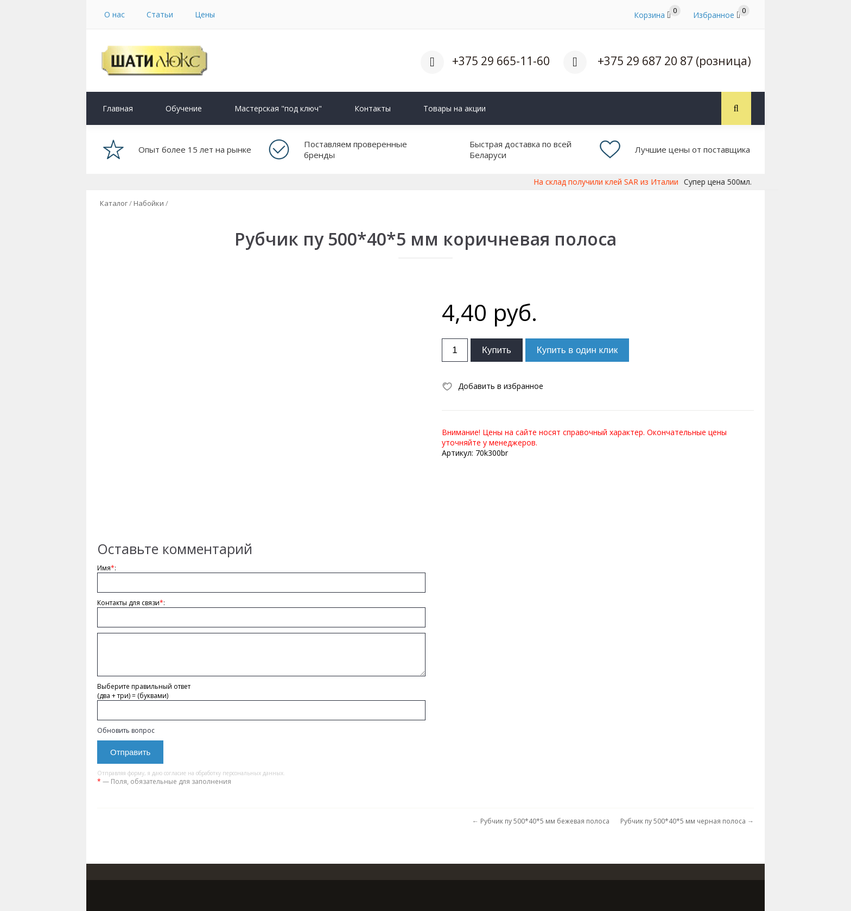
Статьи (160, 14)
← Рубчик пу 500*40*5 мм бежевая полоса (540, 821)
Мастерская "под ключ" (278, 108)
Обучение (184, 108)
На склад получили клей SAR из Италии (623, 182)
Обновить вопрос (126, 730)
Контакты (372, 108)
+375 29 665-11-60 (501, 60)
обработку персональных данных (239, 773)
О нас (114, 14)
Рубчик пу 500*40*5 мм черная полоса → (687, 821)
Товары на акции (454, 108)
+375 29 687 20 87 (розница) (674, 60)
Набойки (149, 203)
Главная (118, 108)
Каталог (114, 203)
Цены (205, 14)
